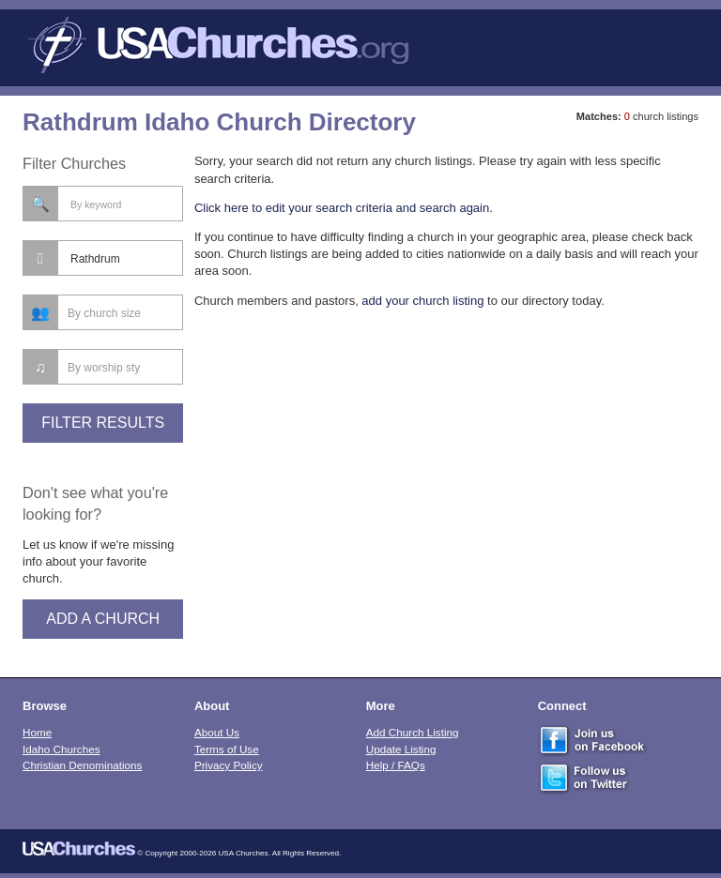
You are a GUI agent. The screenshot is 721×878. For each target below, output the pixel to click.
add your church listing (422, 301)
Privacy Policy (228, 765)
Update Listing (401, 749)
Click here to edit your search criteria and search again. (343, 208)
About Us (216, 732)
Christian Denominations (82, 765)
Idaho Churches (61, 749)
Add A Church (103, 619)
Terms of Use (226, 749)
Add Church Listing (412, 732)
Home (37, 732)
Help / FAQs (395, 765)
